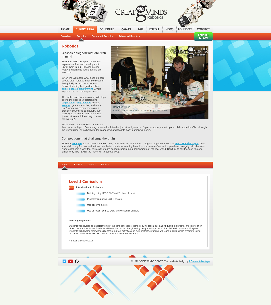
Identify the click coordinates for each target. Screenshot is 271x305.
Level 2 (78, 164)
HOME (65, 29)
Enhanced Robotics (102, 36)
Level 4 (105, 164)
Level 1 (65, 164)
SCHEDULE (107, 29)
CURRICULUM (85, 29)
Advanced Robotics (129, 36)
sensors (66, 105)
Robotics (81, 36)
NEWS (169, 29)
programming (83, 102)
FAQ (140, 29)
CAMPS (126, 29)
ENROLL (154, 29)
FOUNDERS (185, 29)
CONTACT (203, 29)
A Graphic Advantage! (199, 261)
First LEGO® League (186, 143)
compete (77, 143)
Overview (66, 36)
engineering (68, 102)
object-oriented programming (77, 88)
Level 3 (92, 164)
